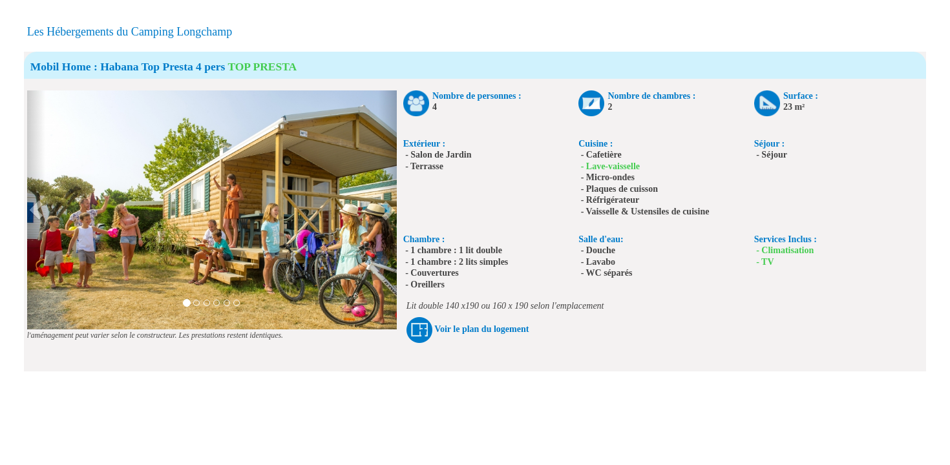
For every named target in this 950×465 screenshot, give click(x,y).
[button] (36, 209)
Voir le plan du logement (481, 329)
